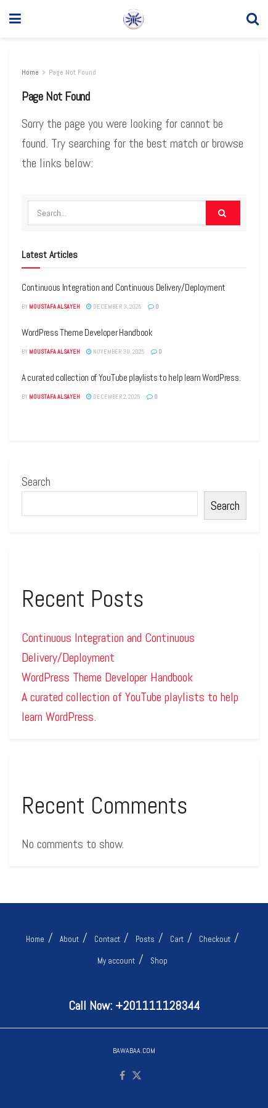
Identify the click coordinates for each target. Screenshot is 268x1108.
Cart (177, 939)
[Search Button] (252, 19)
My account (116, 961)
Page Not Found (72, 72)
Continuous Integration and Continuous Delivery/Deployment (123, 287)
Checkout (214, 939)
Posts (145, 939)
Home (30, 72)
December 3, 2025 (114, 306)
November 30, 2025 (115, 352)
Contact (107, 939)
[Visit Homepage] (134, 19)
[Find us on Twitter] (137, 1076)
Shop (159, 961)
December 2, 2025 (113, 397)
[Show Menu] (15, 19)
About (69, 939)
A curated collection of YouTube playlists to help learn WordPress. (131, 377)
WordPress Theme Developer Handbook (87, 332)
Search (36, 481)
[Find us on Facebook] (122, 1076)
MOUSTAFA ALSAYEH (54, 306)
